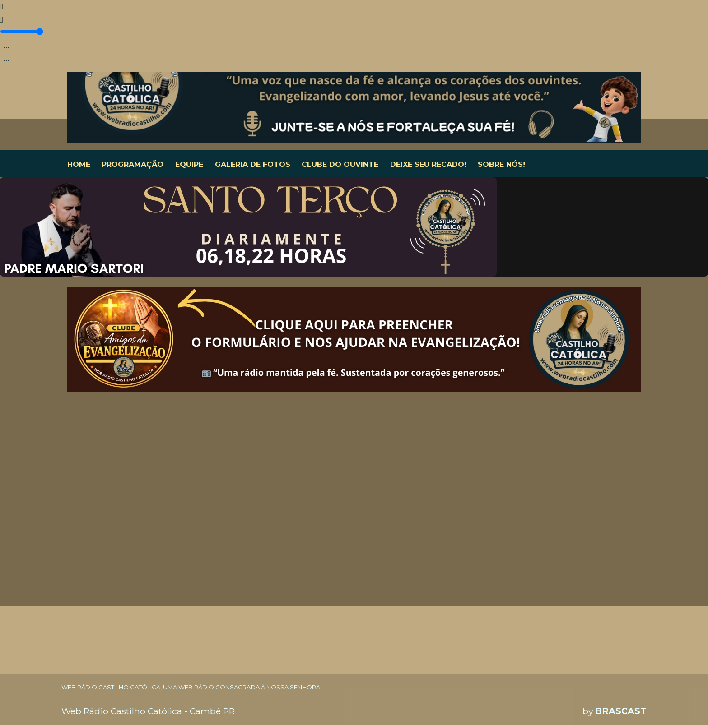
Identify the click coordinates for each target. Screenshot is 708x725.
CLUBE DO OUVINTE (340, 164)
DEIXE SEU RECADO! (428, 164)
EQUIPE (189, 164)
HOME (78, 164)
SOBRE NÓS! (501, 164)
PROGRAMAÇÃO (132, 164)
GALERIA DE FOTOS (252, 164)
